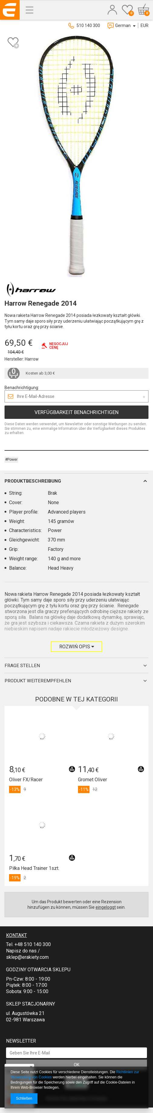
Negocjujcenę (58, 345)
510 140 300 (88, 25)
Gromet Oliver (92, 779)
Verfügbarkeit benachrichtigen (76, 412)
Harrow (32, 359)
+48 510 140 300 (33, 944)
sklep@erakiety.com (27, 957)
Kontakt (16, 935)
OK (77, 1064)
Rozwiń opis (76, 647)
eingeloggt (106, 907)
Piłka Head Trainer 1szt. (34, 868)
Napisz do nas (21, 951)
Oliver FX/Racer (26, 779)
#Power (11, 459)
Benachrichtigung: (22, 387)
